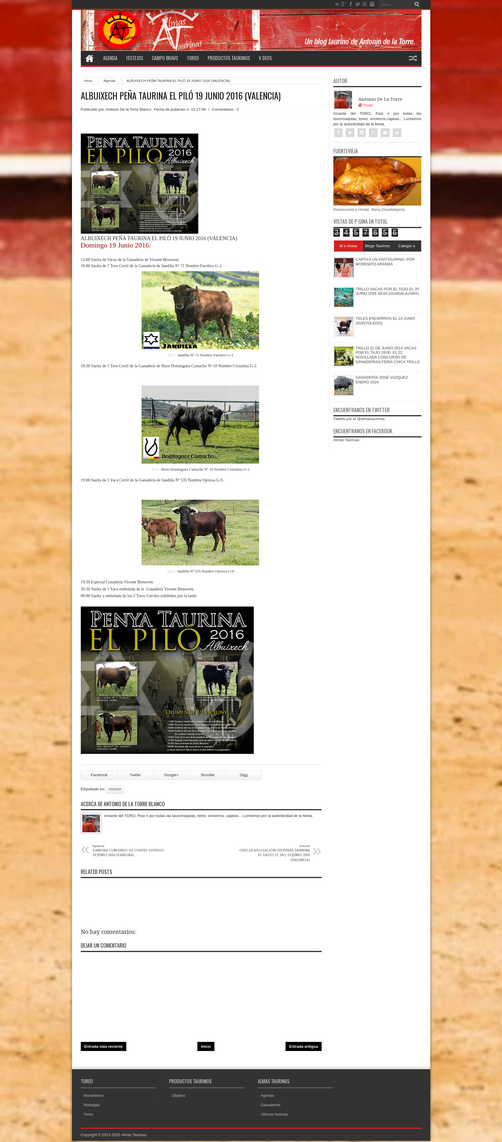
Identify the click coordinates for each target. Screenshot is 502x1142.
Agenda (110, 58)
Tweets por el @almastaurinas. (359, 419)
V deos (265, 58)
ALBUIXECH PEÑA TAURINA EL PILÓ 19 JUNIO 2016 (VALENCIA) (181, 95)
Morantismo (94, 1098)
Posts (365, 105)
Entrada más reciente (103, 1049)
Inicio (88, 80)
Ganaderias (271, 1108)
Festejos (134, 58)
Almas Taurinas (346, 440)
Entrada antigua (303, 1049)
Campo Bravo (165, 58)
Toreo (193, 58)
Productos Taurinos (229, 58)
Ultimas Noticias (274, 1117)
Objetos (178, 1098)
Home (89, 58)
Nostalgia (92, 1108)
